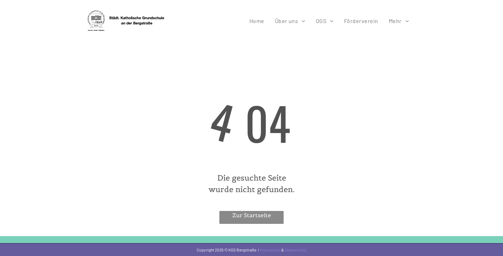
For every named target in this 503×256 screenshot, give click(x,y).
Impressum (270, 249)
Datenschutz (295, 249)
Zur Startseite (251, 215)
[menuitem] (257, 20)
